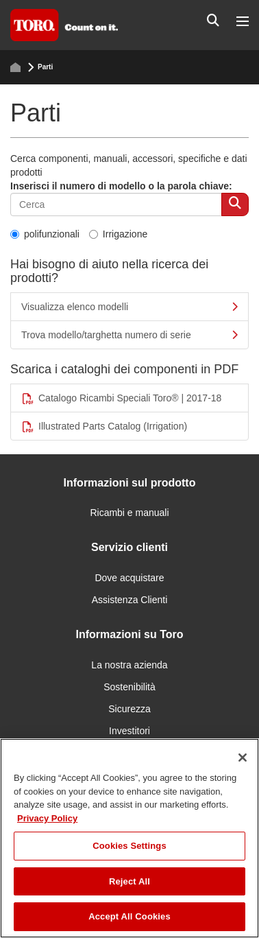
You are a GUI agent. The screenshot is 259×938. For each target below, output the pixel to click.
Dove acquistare (129, 577)
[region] (129, 838)
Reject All (129, 881)
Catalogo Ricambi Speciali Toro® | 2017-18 (121, 398)
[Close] (242, 757)
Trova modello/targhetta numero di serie (129, 334)
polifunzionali (44, 233)
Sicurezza (129, 708)
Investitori (129, 730)
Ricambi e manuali (129, 512)
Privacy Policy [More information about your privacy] (47, 818)
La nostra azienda (129, 664)
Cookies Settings (129, 846)
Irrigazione (118, 233)
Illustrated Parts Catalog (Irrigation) (104, 426)
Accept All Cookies (129, 916)
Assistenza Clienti (130, 599)
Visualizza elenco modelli (129, 306)
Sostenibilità (129, 686)
